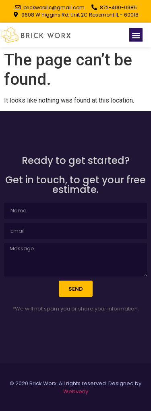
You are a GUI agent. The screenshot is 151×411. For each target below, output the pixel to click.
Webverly (75, 391)
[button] (136, 35)
